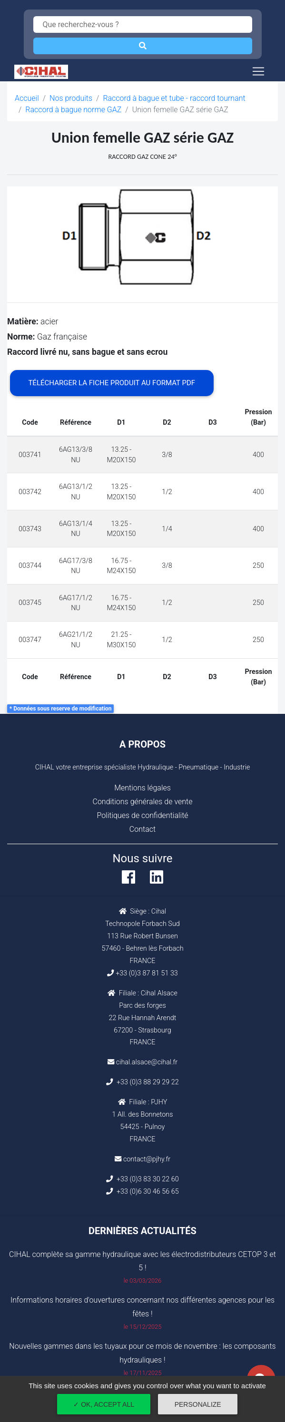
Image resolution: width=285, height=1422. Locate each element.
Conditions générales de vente (142, 801)
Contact (142, 829)
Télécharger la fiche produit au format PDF (111, 383)
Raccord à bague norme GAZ (73, 109)
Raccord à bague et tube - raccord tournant (174, 98)
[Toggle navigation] (258, 71)
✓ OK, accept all (103, 1404)
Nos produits (70, 98)
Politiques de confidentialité (142, 815)
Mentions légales (142, 787)
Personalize (198, 1404)
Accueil (27, 98)
